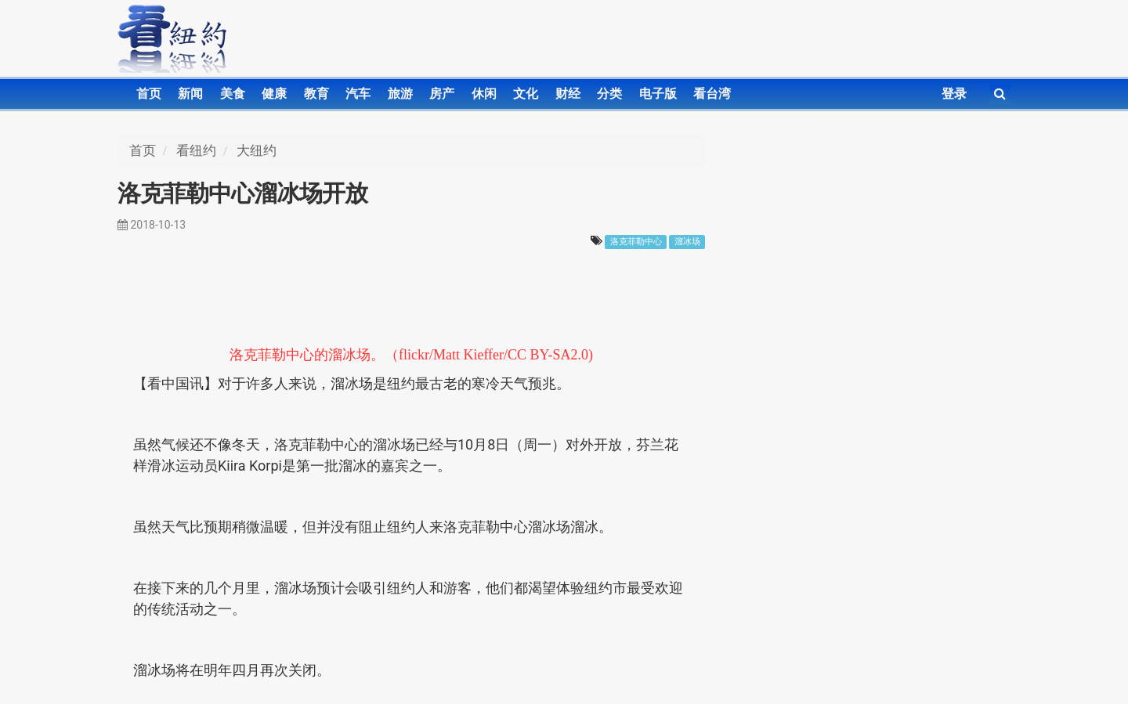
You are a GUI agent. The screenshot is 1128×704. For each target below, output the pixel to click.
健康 (274, 93)
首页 (148, 93)
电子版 (658, 93)
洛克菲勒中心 (636, 241)
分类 (609, 93)
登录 (954, 93)
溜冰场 (687, 241)
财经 (567, 93)
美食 (232, 93)
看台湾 (712, 93)
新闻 (190, 93)
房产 (441, 93)
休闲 (484, 93)
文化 (525, 93)
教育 (316, 93)
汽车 (358, 93)
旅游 (400, 93)
